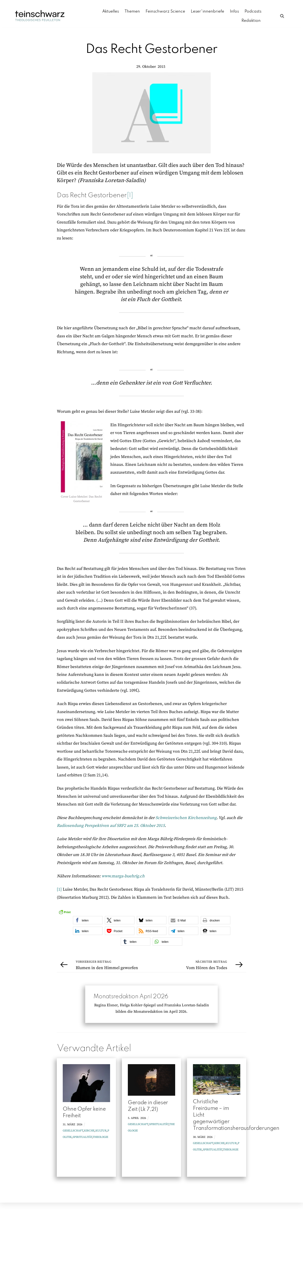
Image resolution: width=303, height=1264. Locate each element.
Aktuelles (110, 11)
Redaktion (251, 21)
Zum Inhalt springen (19, 5)
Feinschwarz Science (165, 11)
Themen (132, 11)
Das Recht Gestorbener (151, 49)
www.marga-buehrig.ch (123, 876)
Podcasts (253, 11)
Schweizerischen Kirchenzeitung (186, 817)
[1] (130, 195)
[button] (87, 920)
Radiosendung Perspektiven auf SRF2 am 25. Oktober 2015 (111, 826)
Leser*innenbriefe (207, 11)
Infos (234, 11)
